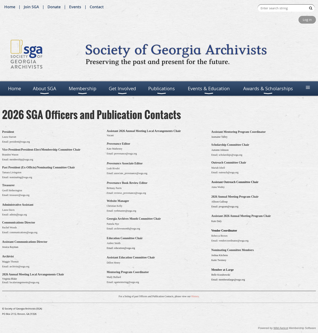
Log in (307, 19)
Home (9, 6)
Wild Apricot (280, 328)
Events (75, 6)
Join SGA (31, 6)
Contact (97, 6)
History (195, 296)
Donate (54, 6)
